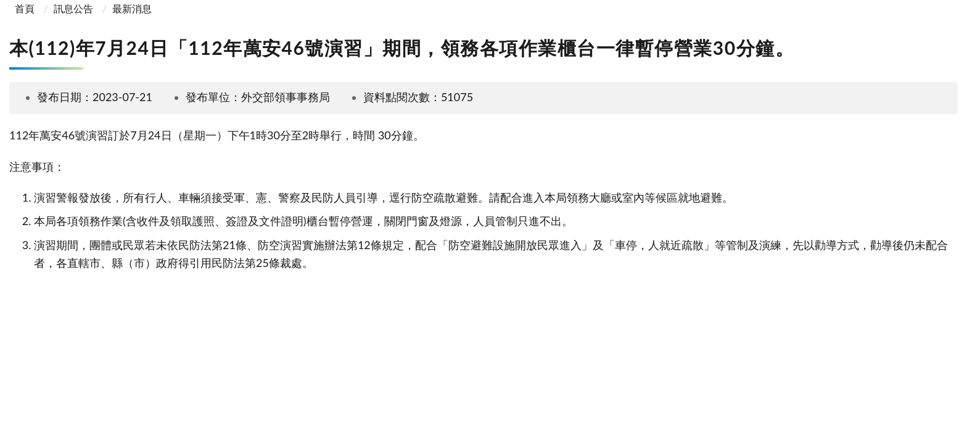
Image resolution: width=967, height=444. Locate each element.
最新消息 (132, 8)
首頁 (23, 8)
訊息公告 (73, 8)
